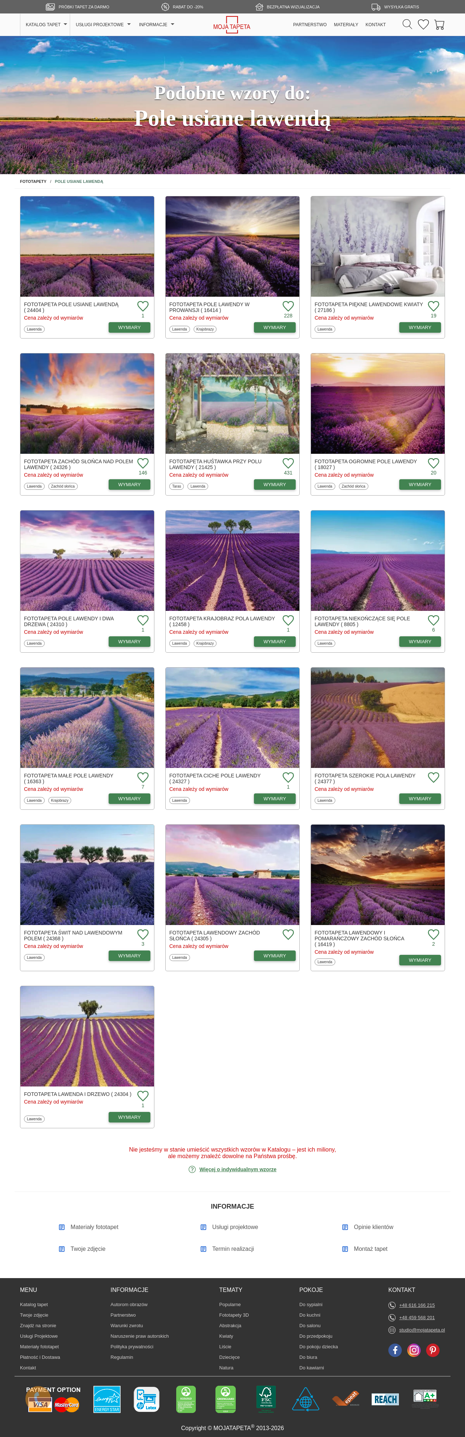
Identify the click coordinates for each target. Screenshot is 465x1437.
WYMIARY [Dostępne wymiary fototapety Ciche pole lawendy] (275, 798)
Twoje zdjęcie (34, 1315)
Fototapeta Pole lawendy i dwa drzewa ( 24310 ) (69, 621)
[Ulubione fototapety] (423, 25)
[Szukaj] (407, 24)
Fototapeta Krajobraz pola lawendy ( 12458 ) (222, 621)
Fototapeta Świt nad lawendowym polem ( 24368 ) (73, 935)
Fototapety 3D (234, 1315)
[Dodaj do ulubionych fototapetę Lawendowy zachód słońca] (287, 935)
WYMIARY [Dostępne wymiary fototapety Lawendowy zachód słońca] (275, 955)
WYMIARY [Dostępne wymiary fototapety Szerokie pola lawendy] (420, 798)
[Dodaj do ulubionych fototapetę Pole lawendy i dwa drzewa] (142, 621)
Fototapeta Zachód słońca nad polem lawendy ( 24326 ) (78, 464)
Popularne (230, 1304)
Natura (230, 1367)
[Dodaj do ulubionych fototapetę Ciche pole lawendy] (287, 778)
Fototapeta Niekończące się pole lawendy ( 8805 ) (362, 621)
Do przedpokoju (315, 1336)
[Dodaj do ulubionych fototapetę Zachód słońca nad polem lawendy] (142, 464)
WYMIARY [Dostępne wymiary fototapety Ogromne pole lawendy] (420, 484)
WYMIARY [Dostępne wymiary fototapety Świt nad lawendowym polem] (129, 955)
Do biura (310, 1357)
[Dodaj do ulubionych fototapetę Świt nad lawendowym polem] (142, 935)
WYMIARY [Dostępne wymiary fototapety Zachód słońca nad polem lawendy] (129, 484)
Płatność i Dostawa (40, 1357)
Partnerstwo (123, 1315)
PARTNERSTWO (310, 24)
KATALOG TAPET (43, 24)
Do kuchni (310, 1315)
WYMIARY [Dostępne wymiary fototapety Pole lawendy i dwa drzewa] (129, 641)
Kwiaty (230, 1336)
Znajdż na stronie (38, 1325)
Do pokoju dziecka (318, 1346)
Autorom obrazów (128, 1304)
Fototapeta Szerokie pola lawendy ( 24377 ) (365, 778)
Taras (178, 486)
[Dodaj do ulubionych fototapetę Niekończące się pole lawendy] (432, 621)
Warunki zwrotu (126, 1325)
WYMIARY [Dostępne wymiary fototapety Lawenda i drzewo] (129, 1117)
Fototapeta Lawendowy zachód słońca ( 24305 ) (214, 935)
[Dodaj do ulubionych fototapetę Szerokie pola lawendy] (432, 778)
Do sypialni (311, 1304)
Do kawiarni (311, 1367)
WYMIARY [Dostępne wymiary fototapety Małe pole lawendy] (129, 798)
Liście (230, 1346)
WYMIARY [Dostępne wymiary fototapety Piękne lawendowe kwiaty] (420, 327)
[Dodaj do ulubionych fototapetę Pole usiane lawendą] (142, 307)
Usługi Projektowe (39, 1336)
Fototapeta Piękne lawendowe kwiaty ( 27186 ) (369, 307)
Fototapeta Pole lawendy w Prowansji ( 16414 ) (209, 307)
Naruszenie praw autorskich (139, 1336)
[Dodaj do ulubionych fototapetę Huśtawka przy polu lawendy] (287, 464)
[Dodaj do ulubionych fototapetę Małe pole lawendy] (142, 778)
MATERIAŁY (346, 24)
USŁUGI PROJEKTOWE (100, 24)
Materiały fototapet (39, 1346)
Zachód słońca (63, 486)
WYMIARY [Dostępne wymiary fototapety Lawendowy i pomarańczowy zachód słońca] (420, 960)
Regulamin (121, 1357)
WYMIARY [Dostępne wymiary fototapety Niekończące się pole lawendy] (420, 641)
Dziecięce (230, 1357)
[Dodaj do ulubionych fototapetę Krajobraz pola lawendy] (287, 621)
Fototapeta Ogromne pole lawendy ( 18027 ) (366, 464)
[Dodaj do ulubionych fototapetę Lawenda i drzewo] (142, 1096)
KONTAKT (375, 24)
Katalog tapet (34, 1304)
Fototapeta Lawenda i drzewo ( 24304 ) (78, 1094)
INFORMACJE (153, 24)
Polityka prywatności (131, 1346)
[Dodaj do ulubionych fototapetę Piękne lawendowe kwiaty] (432, 307)
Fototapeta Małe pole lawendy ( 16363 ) (68, 778)
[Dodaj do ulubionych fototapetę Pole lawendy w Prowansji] (287, 307)
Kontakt (28, 1367)
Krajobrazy (205, 329)
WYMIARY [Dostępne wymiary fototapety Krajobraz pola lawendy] (275, 641)
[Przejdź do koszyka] (439, 25)
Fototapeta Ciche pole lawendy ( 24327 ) (214, 778)
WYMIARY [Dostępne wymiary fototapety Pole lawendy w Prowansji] (275, 327)
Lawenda (35, 329)
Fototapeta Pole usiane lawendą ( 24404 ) (71, 307)
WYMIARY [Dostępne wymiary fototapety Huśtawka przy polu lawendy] (275, 484)
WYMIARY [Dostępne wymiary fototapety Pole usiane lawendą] (129, 327)
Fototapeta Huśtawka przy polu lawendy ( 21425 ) (215, 464)
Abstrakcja (230, 1325)
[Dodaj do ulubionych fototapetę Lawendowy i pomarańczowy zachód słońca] (432, 935)
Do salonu (310, 1325)
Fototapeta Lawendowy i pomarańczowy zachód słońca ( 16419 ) (359, 938)
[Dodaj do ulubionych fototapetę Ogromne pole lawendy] (432, 464)
